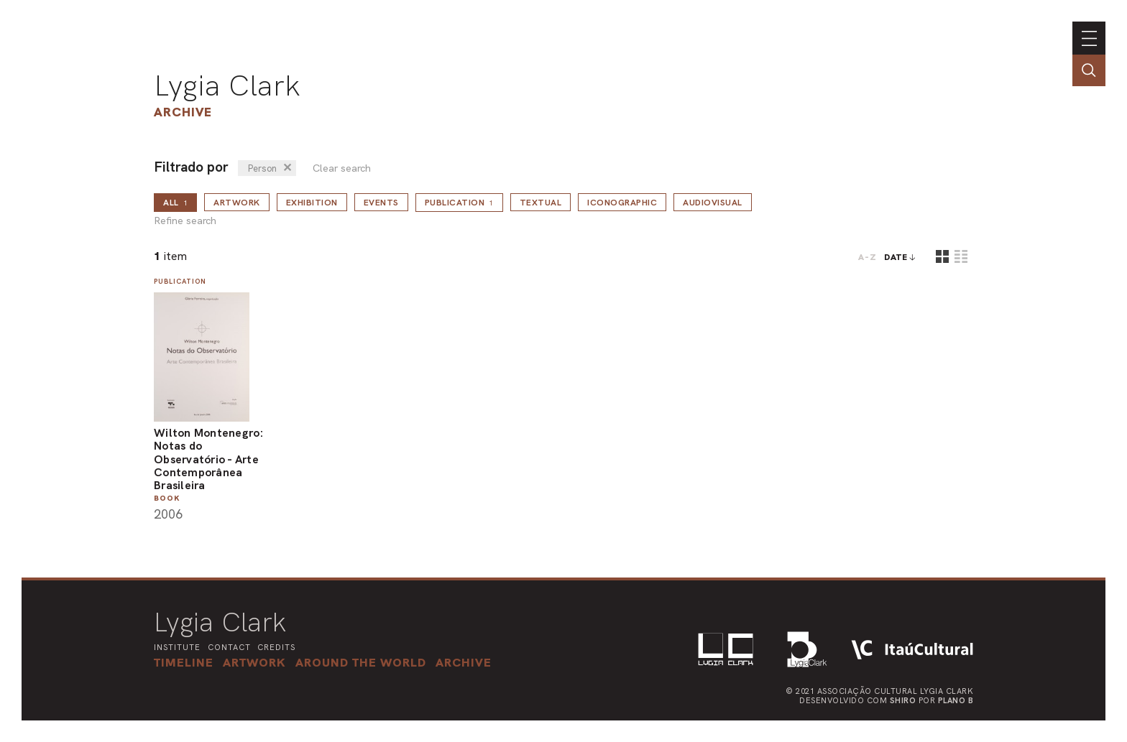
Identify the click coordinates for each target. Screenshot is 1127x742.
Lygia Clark (227, 85)
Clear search (342, 168)
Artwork (236, 202)
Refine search (185, 221)
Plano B (956, 700)
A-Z (867, 257)
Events (381, 202)
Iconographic (622, 202)
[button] (360, 662)
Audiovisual (712, 202)
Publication (459, 202)
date (896, 257)
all (175, 202)
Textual (541, 202)
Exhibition (312, 202)
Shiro (903, 700)
